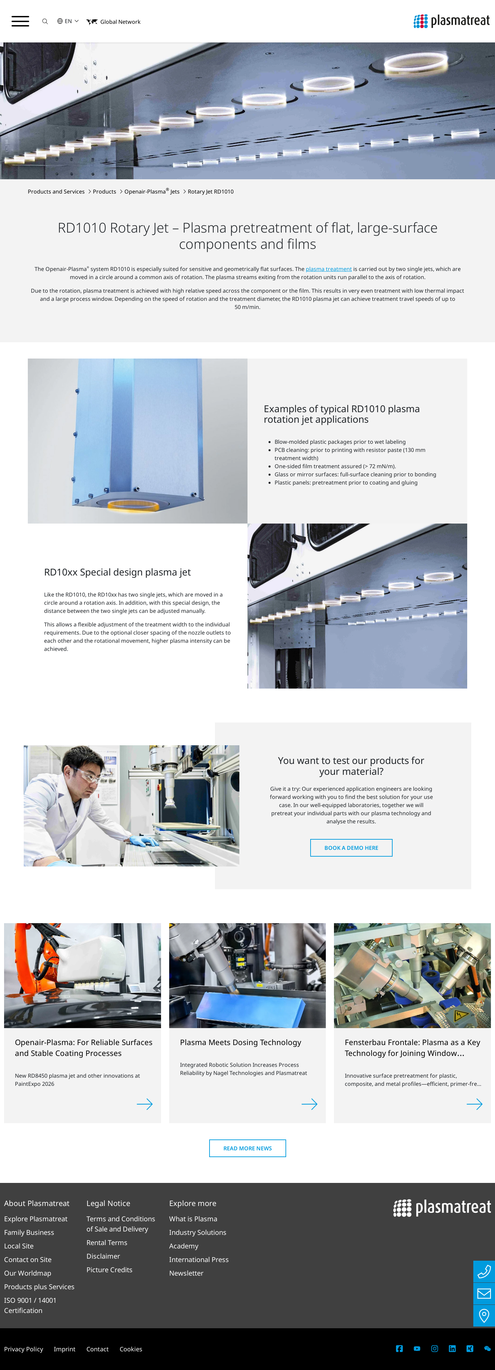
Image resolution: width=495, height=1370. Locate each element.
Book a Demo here (351, 848)
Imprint (65, 1349)
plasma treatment (329, 269)
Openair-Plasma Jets (152, 191)
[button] (45, 21)
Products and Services (57, 191)
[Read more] (145, 1104)
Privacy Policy (23, 1349)
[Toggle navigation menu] (20, 21)
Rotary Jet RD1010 (211, 191)
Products (105, 191)
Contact (97, 1349)
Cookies (131, 1349)
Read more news (247, 1148)
